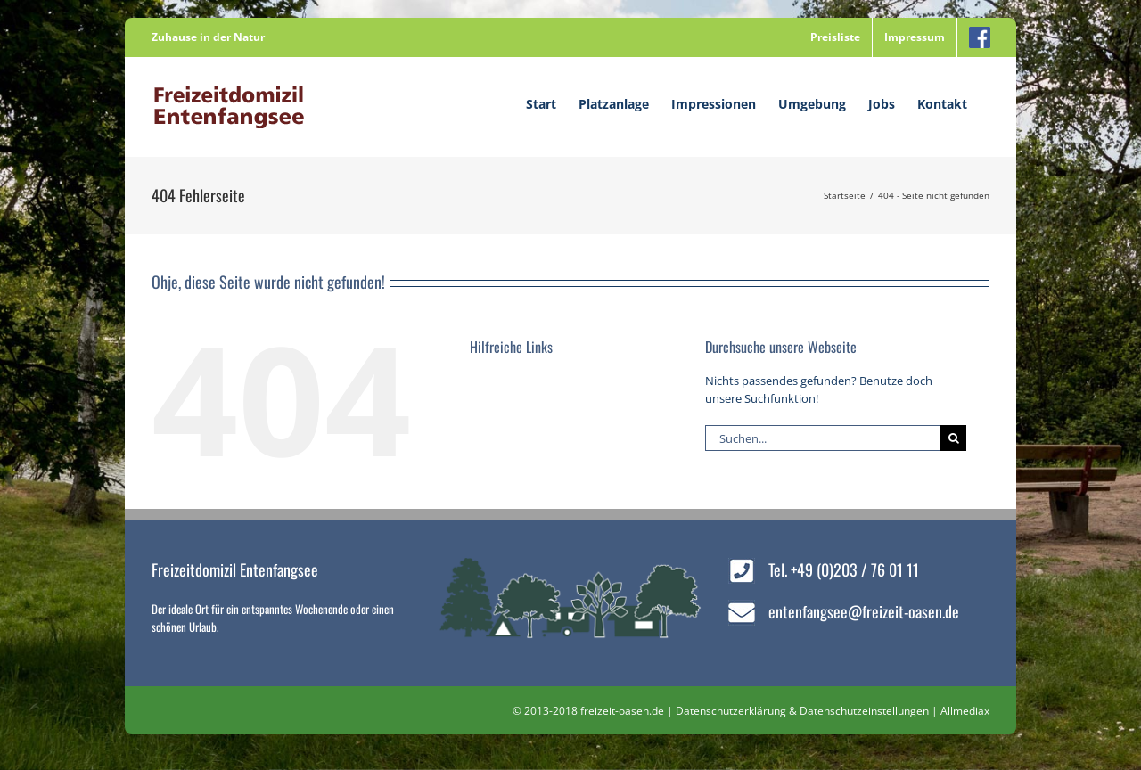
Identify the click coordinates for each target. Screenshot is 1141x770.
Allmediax (964, 710)
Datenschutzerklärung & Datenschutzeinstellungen (802, 710)
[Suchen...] (822, 438)
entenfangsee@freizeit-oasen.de (863, 611)
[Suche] (953, 438)
